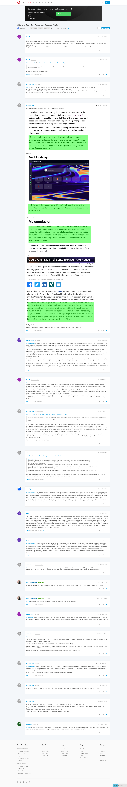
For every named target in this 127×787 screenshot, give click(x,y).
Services (45, 745)
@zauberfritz (37, 614)
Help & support (65, 748)
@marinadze (29, 40)
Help (62, 745)
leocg (27, 582)
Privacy (82, 751)
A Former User (30, 84)
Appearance (22, 28)
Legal (82, 745)
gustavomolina (30, 340)
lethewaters (29, 614)
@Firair (48, 598)
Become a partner (105, 758)
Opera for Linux (22, 756)
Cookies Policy (84, 753)
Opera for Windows (23, 751)
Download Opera (64, 13)
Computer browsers (22, 748)
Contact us (103, 760)
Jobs (101, 753)
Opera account (46, 751)
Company (103, 745)
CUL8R (28, 36)
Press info (102, 751)
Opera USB (21, 760)
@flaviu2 (35, 724)
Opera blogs (64, 751)
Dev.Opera (64, 755)
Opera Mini (21, 768)
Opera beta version (23, 758)
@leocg (28, 636)
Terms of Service (84, 758)
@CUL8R (37, 84)
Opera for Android (23, 766)
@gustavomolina (35, 379)
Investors (102, 755)
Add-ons (44, 748)
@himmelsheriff (30, 62)
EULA (81, 755)
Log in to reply (105, 28)
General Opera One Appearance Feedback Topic (52, 62)
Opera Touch (21, 771)
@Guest (33, 59)
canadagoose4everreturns (33, 489)
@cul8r (28, 87)
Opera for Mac (22, 753)
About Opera (103, 748)
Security (82, 748)
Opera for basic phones (24, 773)
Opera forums (65, 753)
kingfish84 (29, 724)
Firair (27, 513)
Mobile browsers (21, 763)
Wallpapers (45, 753)
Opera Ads (45, 755)
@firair (28, 601)
